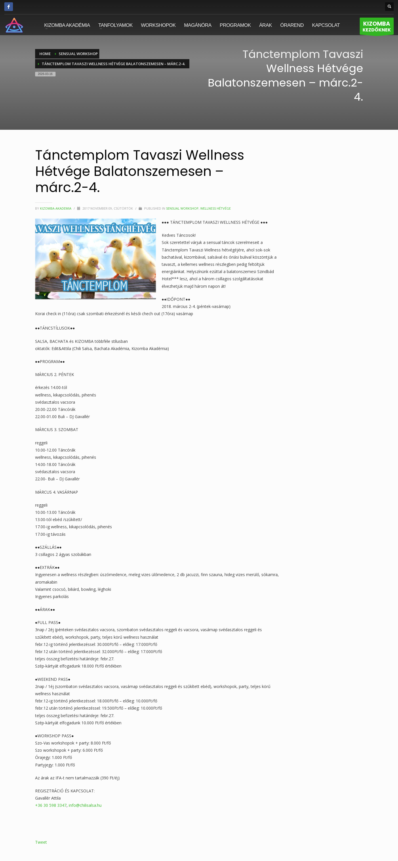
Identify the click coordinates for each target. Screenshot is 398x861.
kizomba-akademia (56, 208)
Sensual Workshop (182, 208)
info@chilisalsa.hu (85, 805)
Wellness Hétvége (215, 208)
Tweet (41, 842)
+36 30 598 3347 (50, 805)
